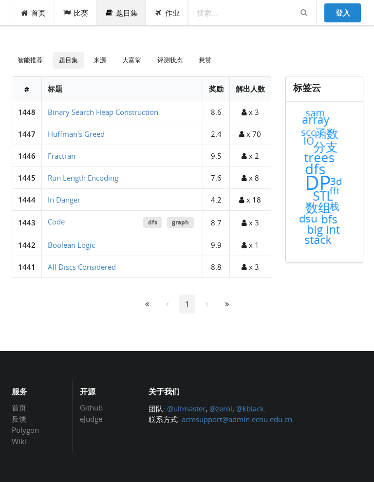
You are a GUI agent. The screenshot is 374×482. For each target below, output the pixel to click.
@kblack (250, 408)
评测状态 (170, 60)
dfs (152, 222)
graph (180, 222)
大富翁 (131, 60)
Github (91, 408)
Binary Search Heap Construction (103, 112)
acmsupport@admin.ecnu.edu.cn (237, 419)
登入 (343, 13)
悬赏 (205, 60)
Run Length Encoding (83, 178)
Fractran (61, 156)
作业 (167, 13)
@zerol (220, 408)
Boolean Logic (71, 245)
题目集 (121, 13)
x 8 (250, 178)
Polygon (25, 430)
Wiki (19, 440)
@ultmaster (186, 408)
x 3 (250, 112)
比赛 (75, 13)
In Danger (64, 199)
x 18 (250, 199)
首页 (33, 13)
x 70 (250, 134)
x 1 (250, 245)
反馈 (19, 419)
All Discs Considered (82, 267)
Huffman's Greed (76, 134)
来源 (100, 60)
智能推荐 (30, 60)
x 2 (250, 156)
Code (56, 221)
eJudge (91, 418)
